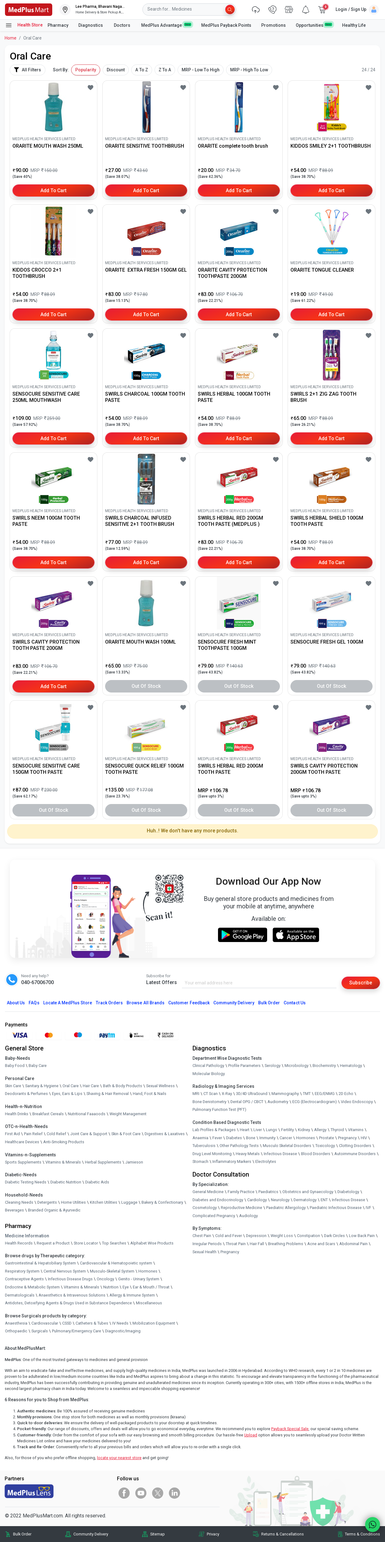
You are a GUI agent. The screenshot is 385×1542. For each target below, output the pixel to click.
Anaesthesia (16, 1323)
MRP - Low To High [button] (201, 69)
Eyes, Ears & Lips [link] (67, 1094)
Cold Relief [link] (56, 1134)
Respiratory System (22, 1271)
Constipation (308, 1236)
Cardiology (257, 1199)
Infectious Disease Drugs (70, 1279)
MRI (196, 1094)
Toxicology (325, 1145)
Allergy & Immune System (132, 1295)
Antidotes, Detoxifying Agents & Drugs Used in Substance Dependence (68, 1303)
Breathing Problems (285, 1243)
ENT (324, 1199)
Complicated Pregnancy (214, 1215)
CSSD (67, 1323)
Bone (250, 1137)
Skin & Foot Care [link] (126, 1134)
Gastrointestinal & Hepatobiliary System (40, 1263)
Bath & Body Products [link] (122, 1085)
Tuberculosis (204, 1145)
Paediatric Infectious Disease (336, 1207)
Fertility (287, 1129)
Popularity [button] (85, 69)
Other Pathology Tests (239, 1145)
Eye (126, 1287)
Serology (273, 1065)
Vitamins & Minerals (81, 1287)
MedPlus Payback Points (226, 25)
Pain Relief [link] (33, 1134)
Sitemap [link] (157, 1534)
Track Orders (109, 1002)
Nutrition (110, 1287)
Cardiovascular (44, 1323)
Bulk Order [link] (22, 1534)
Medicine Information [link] (27, 1235)
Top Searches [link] (114, 1243)
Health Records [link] (19, 1243)
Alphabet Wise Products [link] (152, 1243)
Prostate (326, 1137)
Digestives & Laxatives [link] (165, 1134)
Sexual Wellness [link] (160, 1085)
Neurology (280, 1199)
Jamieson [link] (134, 1162)
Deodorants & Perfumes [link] (26, 1094)
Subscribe (360, 983)
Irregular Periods (207, 1243)
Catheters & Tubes (92, 1323)
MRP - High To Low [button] (249, 69)
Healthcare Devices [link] (22, 1142)
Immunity (267, 1137)
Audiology (248, 1215)
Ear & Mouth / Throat (151, 1287)
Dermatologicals (20, 1295)
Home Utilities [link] (73, 1202)
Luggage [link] (129, 1202)
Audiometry (277, 1101)
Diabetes (234, 1137)
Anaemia (200, 1137)
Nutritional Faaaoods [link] (86, 1113)
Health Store (24, 25)
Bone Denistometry (209, 1101)
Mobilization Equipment (153, 1323)
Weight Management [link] (127, 1113)
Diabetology (348, 1191)
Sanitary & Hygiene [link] (41, 1085)
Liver (257, 1129)
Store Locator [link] (86, 1243)
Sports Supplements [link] (23, 1162)
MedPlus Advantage (166, 25)
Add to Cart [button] (53, 190)
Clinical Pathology (208, 1065)
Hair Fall (257, 1243)
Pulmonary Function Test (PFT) (219, 1109)
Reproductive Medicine (241, 1207)
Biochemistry (324, 1065)
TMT (307, 1094)
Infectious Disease (280, 1153)
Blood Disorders (315, 1153)
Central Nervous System (65, 1271)
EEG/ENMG (325, 1094)
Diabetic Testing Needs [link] (25, 1182)
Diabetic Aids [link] (97, 1182)
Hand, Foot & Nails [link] (149, 1094)
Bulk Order (269, 1002)
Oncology (105, 1279)
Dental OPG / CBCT (246, 1101)
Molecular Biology (209, 1073)
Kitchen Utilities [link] (103, 1202)
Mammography (285, 1094)
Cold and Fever (228, 1236)
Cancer (286, 1137)
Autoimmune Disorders (355, 1153)
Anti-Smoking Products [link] (63, 1142)
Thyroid (337, 1129)
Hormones (147, 1271)
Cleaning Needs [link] (19, 1202)
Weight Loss (282, 1236)
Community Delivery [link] (90, 1534)
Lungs (271, 1129)
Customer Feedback (189, 1002)
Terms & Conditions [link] (362, 1534)
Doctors (122, 25)
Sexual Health (204, 1251)
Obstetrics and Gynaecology (307, 1191)
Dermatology (305, 1199)
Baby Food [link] (15, 1065)
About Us (16, 1002)
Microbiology (296, 1065)
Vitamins (356, 1129)
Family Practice (241, 1191)
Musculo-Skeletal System (112, 1271)
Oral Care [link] (71, 1085)
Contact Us (294, 1002)
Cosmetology (205, 1207)
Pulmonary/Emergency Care (76, 1331)
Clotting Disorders (355, 1145)
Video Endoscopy (357, 1101)
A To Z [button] (141, 69)
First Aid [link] (12, 1134)
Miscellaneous (149, 1303)
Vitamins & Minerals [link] (63, 1162)
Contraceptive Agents (24, 1279)
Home (10, 38)
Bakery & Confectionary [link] (162, 1202)
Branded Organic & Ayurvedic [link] (54, 1210)
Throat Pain (236, 1243)
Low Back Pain (362, 1236)
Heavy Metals (248, 1153)
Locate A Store (67, 1002)
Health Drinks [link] (16, 1113)
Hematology (351, 1065)
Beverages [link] (14, 1210)
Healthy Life (354, 25)
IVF (368, 1207)
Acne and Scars (321, 1243)
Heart (244, 1129)
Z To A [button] (165, 69)
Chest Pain (202, 1236)
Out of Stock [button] (146, 686)
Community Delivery (233, 1002)
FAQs (34, 1002)
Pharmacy (58, 25)
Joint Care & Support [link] (88, 1134)
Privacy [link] (213, 1534)
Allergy (320, 1129)
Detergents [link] (47, 1202)
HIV (364, 1137)
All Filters (27, 70)
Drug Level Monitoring (212, 1153)
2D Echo (346, 1094)
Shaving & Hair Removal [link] (107, 1094)
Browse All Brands (146, 1002)
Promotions (273, 25)
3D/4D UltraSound (251, 1094)
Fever (217, 1137)
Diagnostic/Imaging (123, 1331)
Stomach (200, 1161)
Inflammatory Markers (231, 1161)
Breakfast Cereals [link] (48, 1113)
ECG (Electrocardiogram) (314, 1101)
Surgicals (39, 1331)
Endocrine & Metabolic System (32, 1287)
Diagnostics (91, 25)
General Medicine (208, 1191)
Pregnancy (347, 1137)
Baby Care (38, 1065)
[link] (28, 9)
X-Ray (227, 1094)
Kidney (304, 1129)
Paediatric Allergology (286, 1207)
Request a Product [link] (53, 1243)
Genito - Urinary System (138, 1279)
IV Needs (120, 1323)
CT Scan (210, 1094)
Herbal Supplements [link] (103, 1162)
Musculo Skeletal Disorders (287, 1145)
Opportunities (314, 25)
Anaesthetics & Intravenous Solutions (72, 1295)
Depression (256, 1236)
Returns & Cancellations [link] (282, 1534)
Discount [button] (116, 69)
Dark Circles (334, 1236)
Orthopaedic (16, 1331)
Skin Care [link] (13, 1085)
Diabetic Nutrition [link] (65, 1182)
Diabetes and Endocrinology (218, 1199)
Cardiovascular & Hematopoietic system (116, 1263)
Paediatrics (268, 1191)
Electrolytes (265, 1161)
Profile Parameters (244, 1065)
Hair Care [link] (91, 1085)
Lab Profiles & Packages (214, 1129)
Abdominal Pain (353, 1243)
